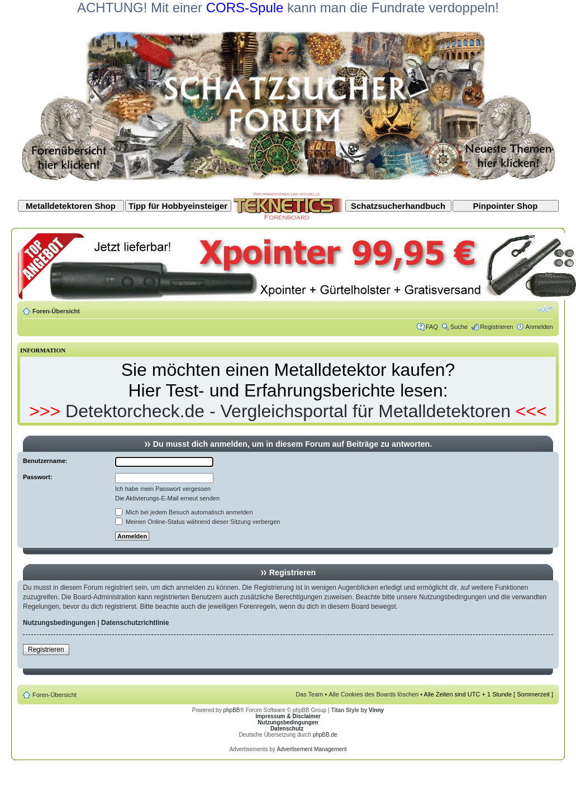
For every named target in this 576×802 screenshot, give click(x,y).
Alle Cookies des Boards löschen (373, 694)
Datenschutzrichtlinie (135, 623)
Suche (459, 326)
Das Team (309, 694)
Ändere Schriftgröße (545, 309)
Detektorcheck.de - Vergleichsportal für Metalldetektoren (288, 411)
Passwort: (38, 477)
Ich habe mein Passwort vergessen (163, 488)
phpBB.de (325, 735)
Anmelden (539, 326)
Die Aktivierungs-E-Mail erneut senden (167, 498)
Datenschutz (286, 728)
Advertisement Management (311, 749)
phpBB (231, 710)
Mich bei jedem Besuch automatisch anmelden (184, 512)
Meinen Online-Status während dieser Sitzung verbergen (197, 521)
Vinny (376, 710)
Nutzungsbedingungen (59, 623)
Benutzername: (45, 460)
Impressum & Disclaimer (288, 716)
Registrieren (496, 326)
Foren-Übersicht (56, 311)
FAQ (432, 326)
